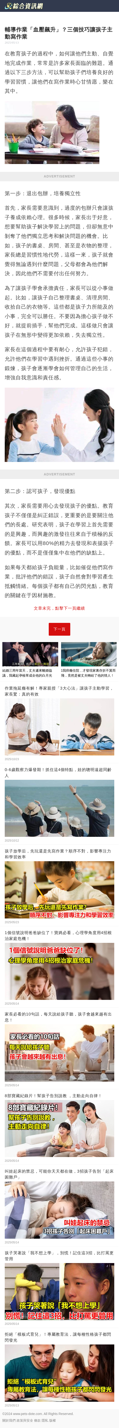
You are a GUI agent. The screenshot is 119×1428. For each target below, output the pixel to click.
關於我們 (9, 1420)
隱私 (45, 1420)
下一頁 (59, 629)
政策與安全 (25, 1420)
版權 (52, 1420)
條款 (37, 1420)
